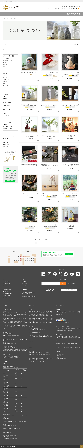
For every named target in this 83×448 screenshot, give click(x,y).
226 (7, 18)
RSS (3, 291)
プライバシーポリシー (7, 295)
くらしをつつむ (13, 18)
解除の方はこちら (71, 283)
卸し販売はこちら (6, 297)
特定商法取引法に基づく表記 (8, 293)
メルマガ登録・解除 (19, 14)
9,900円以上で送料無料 (8, 14)
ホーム (4, 18)
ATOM (6, 291)
